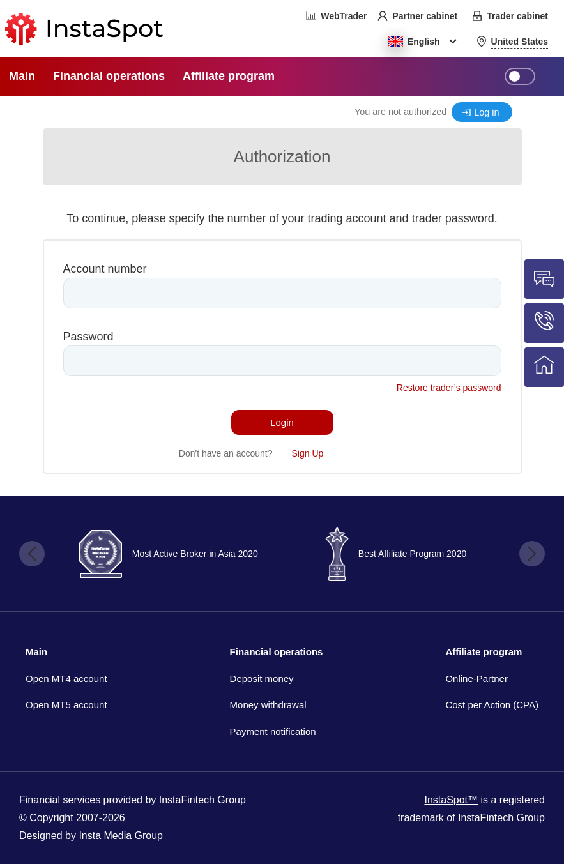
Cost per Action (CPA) (491, 704)
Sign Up (308, 453)
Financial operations (276, 651)
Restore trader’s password (449, 388)
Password (88, 336)
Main (36, 651)
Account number (105, 268)
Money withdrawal (268, 704)
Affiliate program (483, 651)
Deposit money (262, 678)
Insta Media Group (121, 835)
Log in (486, 112)
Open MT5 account (66, 704)
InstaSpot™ (451, 799)
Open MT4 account (66, 678)
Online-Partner (476, 678)
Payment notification (273, 731)
